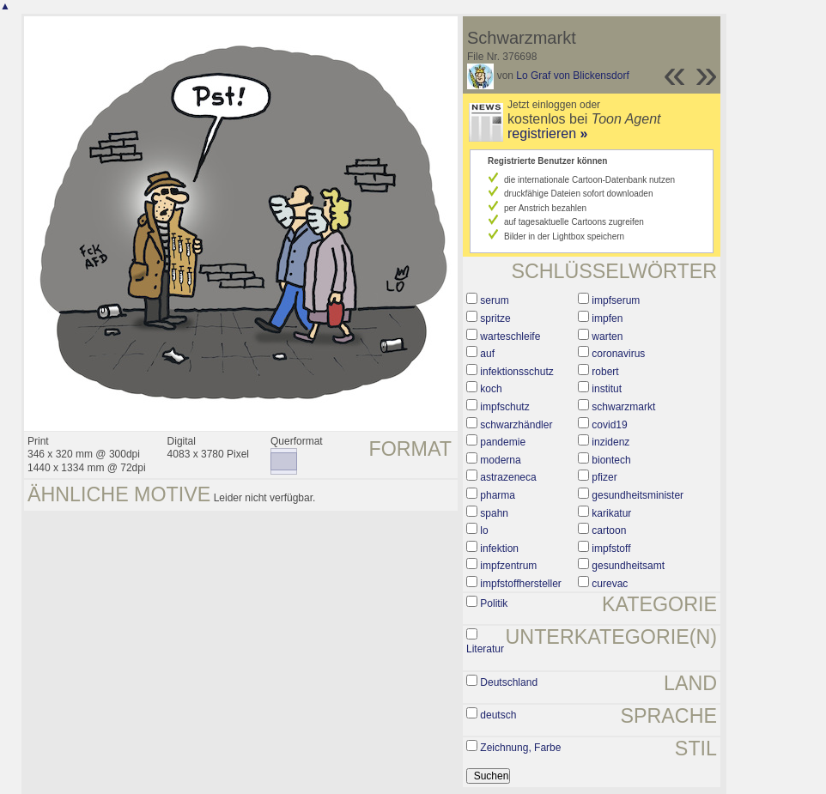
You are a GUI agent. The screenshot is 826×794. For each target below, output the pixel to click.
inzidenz (610, 442)
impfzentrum (508, 566)
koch (490, 389)
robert (605, 372)
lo (484, 530)
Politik (493, 603)
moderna (500, 460)
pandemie (502, 442)
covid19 (609, 425)
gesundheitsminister (637, 495)
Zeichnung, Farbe (520, 748)
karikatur (611, 513)
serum (494, 300)
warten (607, 336)
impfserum (616, 300)
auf (487, 354)
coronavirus (618, 354)
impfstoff (611, 548)
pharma (497, 495)
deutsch (498, 715)
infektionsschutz (516, 372)
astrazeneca (508, 477)
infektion (499, 548)
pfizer (604, 477)
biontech (611, 460)
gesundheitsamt (628, 566)
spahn (494, 513)
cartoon (609, 530)
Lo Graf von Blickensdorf (572, 76)
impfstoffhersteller (520, 584)
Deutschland (509, 682)
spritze (495, 318)
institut (607, 389)
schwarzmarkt (623, 407)
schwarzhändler (516, 425)
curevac (610, 584)
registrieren (547, 133)
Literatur (485, 649)
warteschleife (510, 336)
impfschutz (504, 407)
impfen (607, 318)
